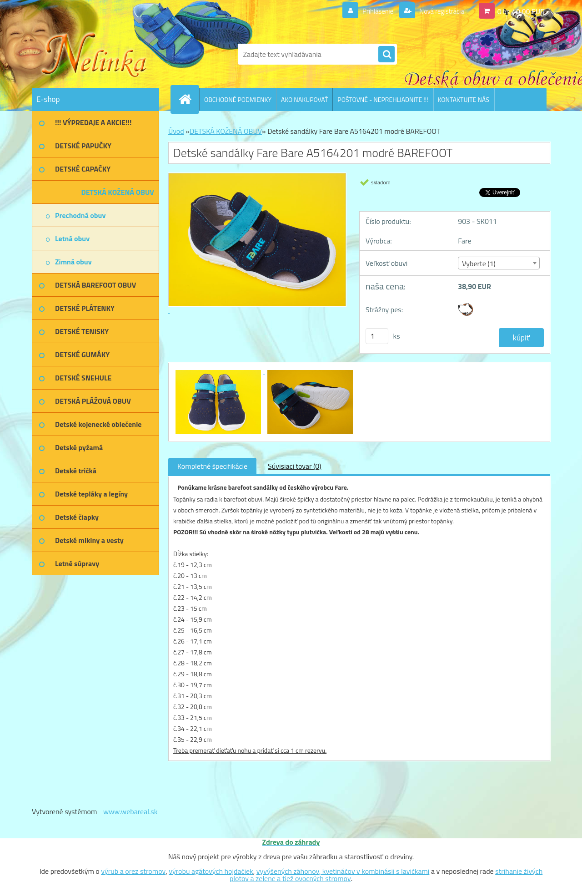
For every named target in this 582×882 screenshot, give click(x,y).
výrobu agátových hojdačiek (211, 871)
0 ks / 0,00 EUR (521, 10)
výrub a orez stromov (133, 871)
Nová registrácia (439, 10)
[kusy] (377, 336)
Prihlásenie (372, 10)
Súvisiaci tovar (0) (294, 466)
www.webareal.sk (130, 811)
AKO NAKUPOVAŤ (304, 99)
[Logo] (94, 54)
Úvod (176, 131)
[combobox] (498, 263)
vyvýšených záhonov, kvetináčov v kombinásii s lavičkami (343, 871)
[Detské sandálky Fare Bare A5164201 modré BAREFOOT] (219, 371)
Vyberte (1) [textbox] (479, 263)
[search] (386, 54)
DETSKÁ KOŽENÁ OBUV (226, 131)
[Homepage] (188, 99)
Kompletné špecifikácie (212, 466)
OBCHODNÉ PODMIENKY (237, 99)
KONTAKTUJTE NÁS (463, 99)
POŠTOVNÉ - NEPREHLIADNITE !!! (382, 99)
